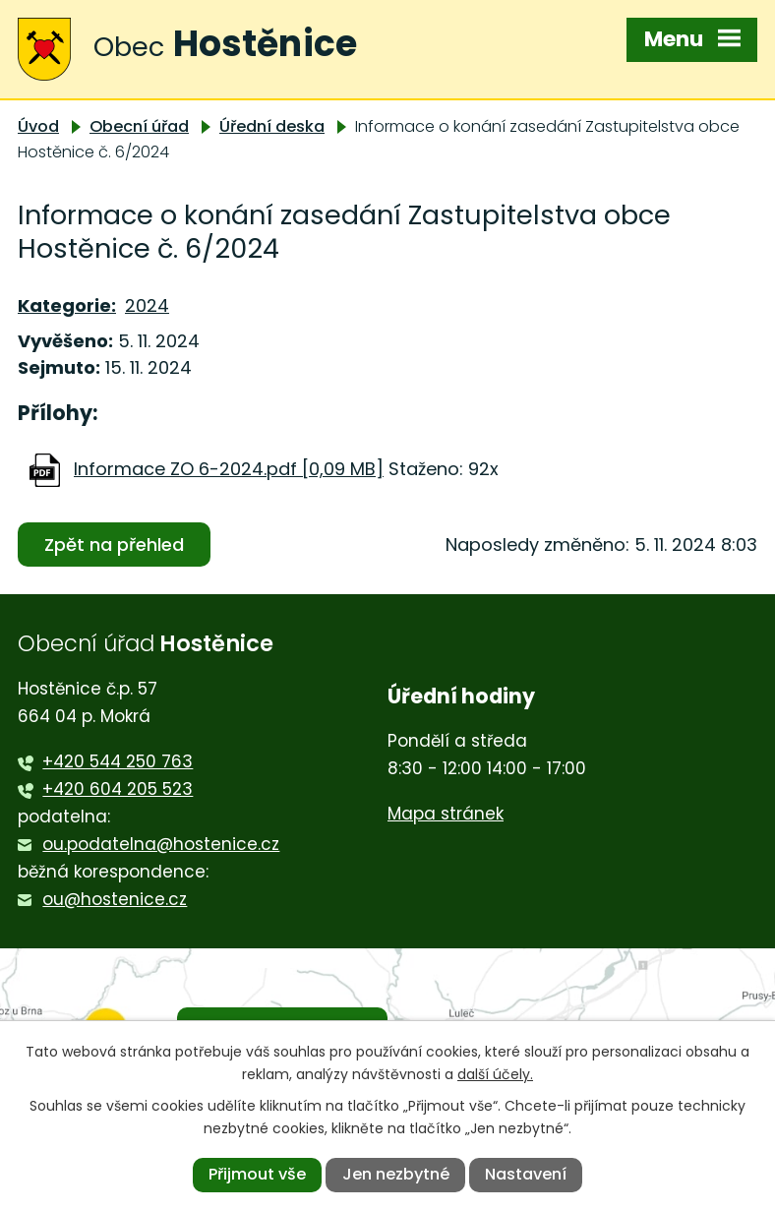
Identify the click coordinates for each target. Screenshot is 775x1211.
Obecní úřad (139, 126)
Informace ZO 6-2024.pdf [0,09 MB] (229, 468)
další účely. (495, 1074)
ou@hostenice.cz (114, 899)
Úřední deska (272, 126)
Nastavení (525, 1174)
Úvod (38, 126)
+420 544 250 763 (117, 761)
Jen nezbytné (395, 1174)
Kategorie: (67, 305)
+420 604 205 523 (117, 789)
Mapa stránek (446, 813)
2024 (147, 305)
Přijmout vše (257, 1174)
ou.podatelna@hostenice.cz (160, 844)
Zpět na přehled (114, 544)
